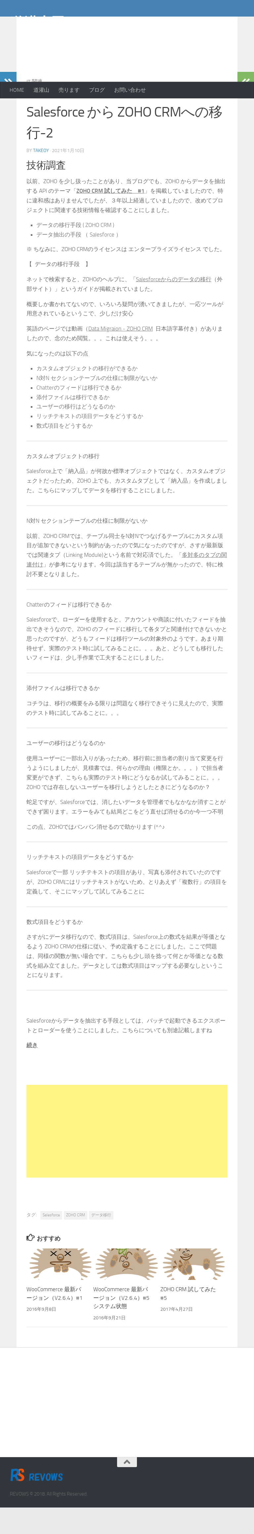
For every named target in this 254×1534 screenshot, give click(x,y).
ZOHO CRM (75, 1241)
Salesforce (51, 1241)
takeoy (41, 177)
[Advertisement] (191, 53)
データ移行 (101, 1241)
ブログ (97, 90)
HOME (17, 90)
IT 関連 (34, 108)
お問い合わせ (130, 90)
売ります (69, 90)
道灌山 (41, 90)
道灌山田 (37, 23)
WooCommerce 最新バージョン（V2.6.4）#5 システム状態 (121, 1324)
